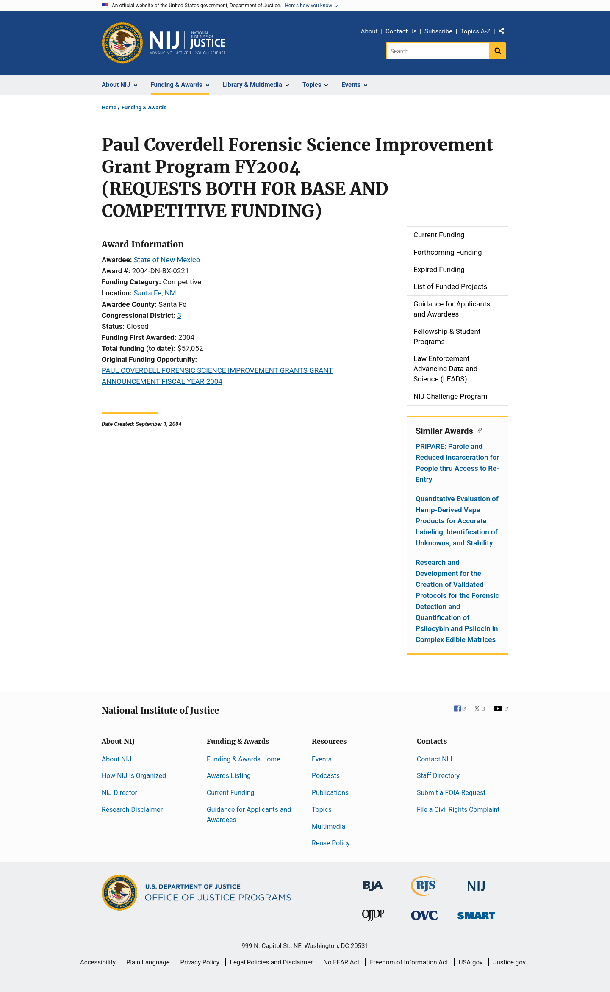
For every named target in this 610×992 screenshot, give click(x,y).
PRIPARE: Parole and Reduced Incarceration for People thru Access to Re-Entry (457, 462)
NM (170, 293)
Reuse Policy (331, 843)
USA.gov (471, 962)
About (369, 31)
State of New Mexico (167, 260)
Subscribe (438, 31)
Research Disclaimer (132, 810)
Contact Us (401, 31)
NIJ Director (119, 793)
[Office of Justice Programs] (122, 43)
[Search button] (497, 50)
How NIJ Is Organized (134, 776)
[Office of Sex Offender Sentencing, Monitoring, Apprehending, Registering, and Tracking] (476, 913)
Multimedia (328, 826)
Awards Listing (229, 776)
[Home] (187, 42)
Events (322, 759)
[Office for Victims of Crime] (424, 915)
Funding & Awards (144, 107)
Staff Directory (438, 776)
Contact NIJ (434, 759)
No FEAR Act (341, 962)
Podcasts (326, 776)
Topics (322, 810)
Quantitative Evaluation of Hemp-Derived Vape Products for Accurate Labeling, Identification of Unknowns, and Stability (457, 521)
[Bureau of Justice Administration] (373, 882)
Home (109, 107)
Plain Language (148, 962)
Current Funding (230, 793)
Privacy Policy (199, 962)
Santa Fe (147, 293)
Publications (330, 793)
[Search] (437, 50)
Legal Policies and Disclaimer (271, 962)
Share (504, 32)
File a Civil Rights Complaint (458, 810)
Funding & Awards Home (243, 759)
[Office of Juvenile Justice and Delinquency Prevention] (373, 917)
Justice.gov (509, 962)
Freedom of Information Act (409, 962)
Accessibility (98, 962)
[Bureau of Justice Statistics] (424, 892)
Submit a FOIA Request (451, 793)
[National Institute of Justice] (476, 882)
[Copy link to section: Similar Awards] (477, 430)
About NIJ (116, 759)
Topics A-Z (475, 31)
